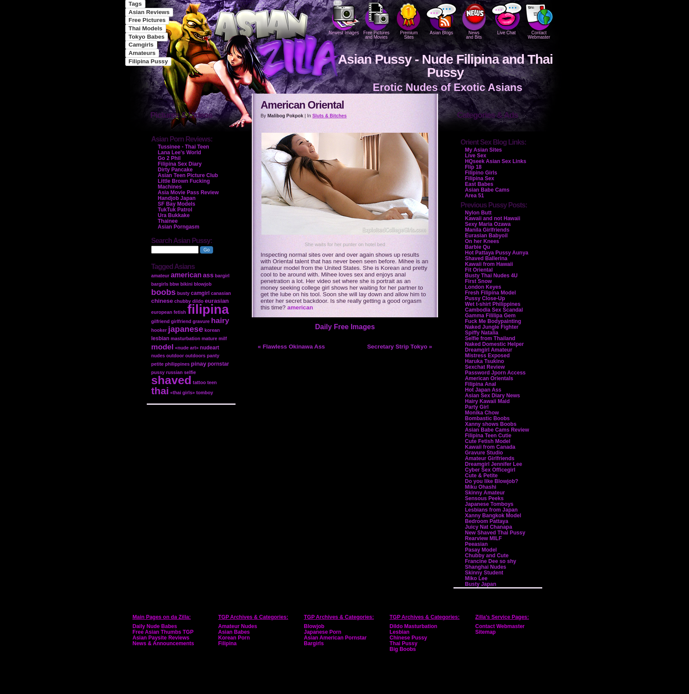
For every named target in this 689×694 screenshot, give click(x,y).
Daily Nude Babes (155, 626)
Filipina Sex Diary (180, 164)
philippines (177, 364)
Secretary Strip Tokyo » (399, 346)
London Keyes (483, 287)
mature (210, 338)
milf (222, 338)
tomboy (204, 392)
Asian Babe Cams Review (497, 430)
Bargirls (314, 643)
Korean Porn (234, 638)
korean (212, 330)
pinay (199, 363)
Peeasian (476, 544)
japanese (185, 329)
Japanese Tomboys (489, 504)
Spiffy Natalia (481, 333)
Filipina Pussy (148, 61)
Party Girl (477, 407)
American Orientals (489, 378)
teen (212, 382)
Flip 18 (473, 167)
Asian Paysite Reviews (161, 638)
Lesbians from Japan (491, 510)
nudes (158, 355)
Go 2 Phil (169, 158)
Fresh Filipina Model (490, 293)
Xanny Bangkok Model (493, 515)
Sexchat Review (485, 367)
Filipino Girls (481, 173)
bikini (186, 284)
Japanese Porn (322, 632)
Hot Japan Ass (483, 390)
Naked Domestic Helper (494, 344)
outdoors (195, 355)
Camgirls (141, 44)
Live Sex (475, 156)
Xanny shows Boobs (490, 424)
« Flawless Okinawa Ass (291, 346)
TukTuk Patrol (175, 210)
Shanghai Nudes (485, 567)
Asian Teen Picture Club (188, 175)
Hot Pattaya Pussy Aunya (496, 253)
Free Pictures (147, 20)
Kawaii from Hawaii (489, 264)
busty (183, 293)
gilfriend (160, 321)
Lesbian (400, 632)
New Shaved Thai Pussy (495, 533)
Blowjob (314, 626)
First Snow (478, 281)
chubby (182, 301)
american (300, 307)
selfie (190, 372)
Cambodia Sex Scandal (494, 310)
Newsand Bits (474, 20)
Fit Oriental (479, 270)
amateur (160, 275)
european (161, 312)
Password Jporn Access (495, 373)
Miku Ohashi (480, 487)
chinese (162, 301)
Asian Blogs (441, 17)
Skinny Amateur (485, 493)
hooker (159, 330)
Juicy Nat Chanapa (488, 527)
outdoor (175, 355)
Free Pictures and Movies (376, 20)
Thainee (168, 221)
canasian (221, 293)
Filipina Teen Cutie (488, 435)
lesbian (160, 338)
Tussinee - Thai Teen (183, 147)
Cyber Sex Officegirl (490, 470)
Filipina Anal (480, 384)
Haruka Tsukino (484, 361)
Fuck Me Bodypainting (493, 321)
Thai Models (146, 28)
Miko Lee (476, 578)
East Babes (479, 184)
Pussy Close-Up (485, 298)
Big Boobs (403, 649)
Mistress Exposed (487, 355)
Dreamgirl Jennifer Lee (493, 464)
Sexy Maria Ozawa (488, 224)
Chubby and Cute (486, 555)
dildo (197, 301)
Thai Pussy (403, 643)
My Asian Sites (483, 150)
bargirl (222, 275)
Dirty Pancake (175, 170)
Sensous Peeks (484, 498)
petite (157, 364)
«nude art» (187, 347)
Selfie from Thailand (490, 338)
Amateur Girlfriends (490, 458)
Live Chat (506, 17)
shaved (171, 380)
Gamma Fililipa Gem (490, 315)
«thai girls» (182, 392)
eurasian (217, 301)
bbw (174, 284)
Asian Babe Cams (487, 190)
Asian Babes (234, 632)
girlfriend (181, 321)
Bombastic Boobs (487, 418)
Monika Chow (482, 413)
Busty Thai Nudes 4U (491, 276)
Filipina (227, 643)
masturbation (185, 338)
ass (208, 275)
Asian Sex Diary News (492, 395)
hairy (220, 320)
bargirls (159, 284)
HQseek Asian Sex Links (495, 161)
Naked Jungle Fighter (492, 327)
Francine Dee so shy (490, 561)
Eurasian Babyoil (486, 236)
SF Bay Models (176, 204)
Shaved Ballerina (486, 258)
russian (174, 372)
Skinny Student (484, 573)
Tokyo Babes (147, 36)
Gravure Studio (484, 453)
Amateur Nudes (237, 626)
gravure (201, 321)
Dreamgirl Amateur (488, 350)
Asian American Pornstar (335, 638)
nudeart (209, 348)
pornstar (218, 364)
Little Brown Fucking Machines (184, 184)
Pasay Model (481, 550)
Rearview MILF (483, 538)
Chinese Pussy (408, 638)
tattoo (199, 382)
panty (213, 355)
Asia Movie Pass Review (188, 192)
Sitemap (485, 632)
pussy (158, 372)
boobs (163, 292)
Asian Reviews (149, 12)
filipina (208, 309)
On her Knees (482, 241)
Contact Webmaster (539, 20)
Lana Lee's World (179, 152)
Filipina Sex (479, 178)
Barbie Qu (477, 247)
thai (160, 390)
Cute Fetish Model (487, 441)
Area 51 (474, 196)
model (162, 346)
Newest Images (344, 17)
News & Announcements (163, 643)
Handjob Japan (177, 198)
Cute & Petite (481, 475)
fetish (180, 312)
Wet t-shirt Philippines (492, 304)
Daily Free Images (345, 327)
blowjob (202, 284)
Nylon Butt (478, 213)
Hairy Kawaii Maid (487, 401)
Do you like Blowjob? (491, 481)
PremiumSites (409, 20)
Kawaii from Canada (490, 447)
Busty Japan (480, 584)
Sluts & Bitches (329, 115)
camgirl (200, 293)
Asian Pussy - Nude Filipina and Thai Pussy (445, 66)
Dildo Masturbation (414, 626)
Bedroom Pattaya (486, 521)
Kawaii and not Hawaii (492, 218)
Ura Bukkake (174, 215)
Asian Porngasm (178, 227)
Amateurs (142, 53)
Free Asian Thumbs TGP (163, 632)
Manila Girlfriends (487, 230)
